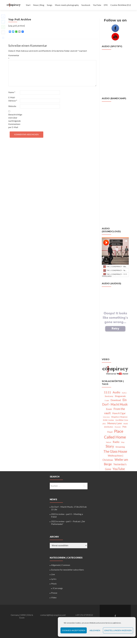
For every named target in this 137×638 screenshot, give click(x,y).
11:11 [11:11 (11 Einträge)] (107, 392)
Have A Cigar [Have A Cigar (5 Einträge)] (119, 413)
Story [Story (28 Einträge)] (110, 446)
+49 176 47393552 (84, 615)
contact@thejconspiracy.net (53, 615)
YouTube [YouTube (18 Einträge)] (119, 469)
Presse (54, 593)
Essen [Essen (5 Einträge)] (109, 409)
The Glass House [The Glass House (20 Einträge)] (115, 451)
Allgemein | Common (60, 565)
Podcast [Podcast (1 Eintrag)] (108, 442)
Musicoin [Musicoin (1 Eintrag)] (118, 427)
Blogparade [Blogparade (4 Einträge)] (120, 396)
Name (11, 92)
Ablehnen (94, 630)
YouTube (97, 5)
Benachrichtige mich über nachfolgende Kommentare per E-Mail (14, 119)
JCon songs (57, 588)
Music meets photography (67, 5)
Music (54, 583)
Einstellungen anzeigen (118, 630)
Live (53, 574)
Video (54, 597)
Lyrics (53, 579)
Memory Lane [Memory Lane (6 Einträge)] (114, 423)
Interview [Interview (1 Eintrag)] (106, 417)
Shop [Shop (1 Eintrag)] (122, 442)
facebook (85, 5)
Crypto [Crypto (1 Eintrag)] (107, 400)
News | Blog (38, 5)
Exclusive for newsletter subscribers (67, 569)
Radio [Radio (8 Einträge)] (116, 441)
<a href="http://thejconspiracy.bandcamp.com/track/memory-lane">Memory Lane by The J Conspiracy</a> (115, 133)
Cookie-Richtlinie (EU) (120, 5)
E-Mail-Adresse (12, 99)
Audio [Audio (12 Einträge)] (116, 392)
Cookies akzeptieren (73, 630)
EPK (106, 5)
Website (12, 106)
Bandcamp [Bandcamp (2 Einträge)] (109, 396)
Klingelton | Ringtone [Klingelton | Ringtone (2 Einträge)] (119, 417)
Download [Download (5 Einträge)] (116, 400)
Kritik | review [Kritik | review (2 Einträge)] (108, 420)
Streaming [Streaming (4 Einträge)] (120, 447)
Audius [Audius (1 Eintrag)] (124, 393)
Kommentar (13, 57)
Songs (49, 5)
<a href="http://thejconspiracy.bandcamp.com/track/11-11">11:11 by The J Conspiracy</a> (115, 193)
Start (28, 5)
